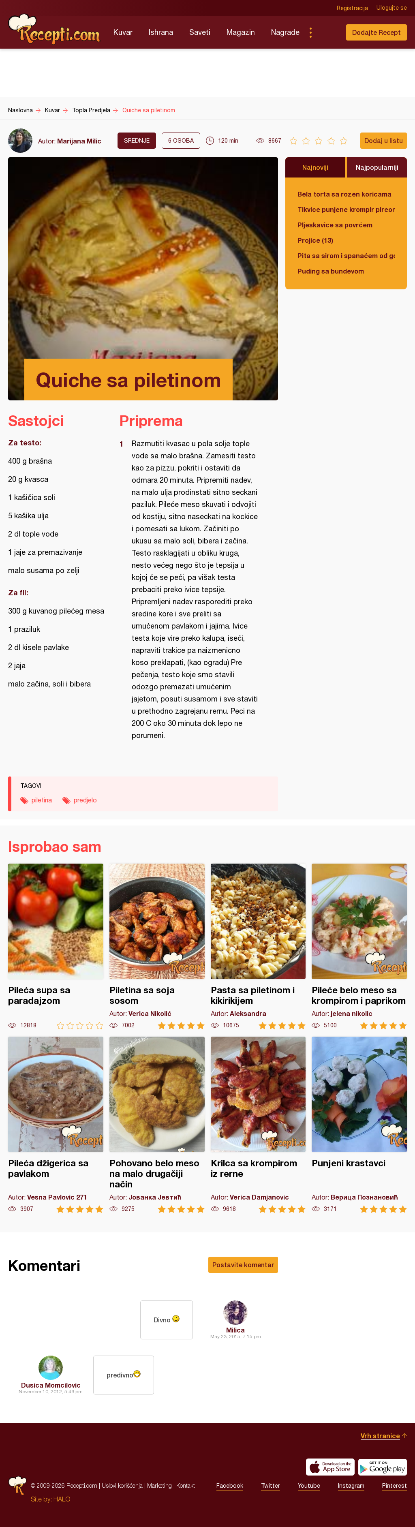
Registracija (352, 8)
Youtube (309, 1485)
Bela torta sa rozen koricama (344, 194)
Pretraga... (326, 32)
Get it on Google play (382, 1467)
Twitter (270, 1485)
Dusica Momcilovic (51, 1385)
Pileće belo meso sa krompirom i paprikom (359, 946)
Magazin (241, 32)
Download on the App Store (330, 1467)
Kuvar (123, 32)
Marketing (159, 1485)
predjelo (85, 800)
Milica (235, 1330)
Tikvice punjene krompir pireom (346, 209)
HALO (61, 1499)
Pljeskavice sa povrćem (334, 225)
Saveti (199, 32)
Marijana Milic (79, 141)
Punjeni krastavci (359, 1125)
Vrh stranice (380, 1435)
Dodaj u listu (383, 140)
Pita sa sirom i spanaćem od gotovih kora (346, 255)
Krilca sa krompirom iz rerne (258, 1125)
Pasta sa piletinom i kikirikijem (258, 946)
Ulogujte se (391, 8)
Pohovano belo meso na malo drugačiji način (157, 1125)
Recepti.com (54, 29)
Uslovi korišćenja (122, 1485)
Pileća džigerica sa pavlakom (55, 1125)
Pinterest (394, 1485)
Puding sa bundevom (330, 271)
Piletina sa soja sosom (157, 946)
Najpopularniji (377, 167)
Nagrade (285, 32)
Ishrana (161, 32)
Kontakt (185, 1485)
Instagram (351, 1485)
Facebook (229, 1485)
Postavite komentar (243, 1264)
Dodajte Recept (376, 32)
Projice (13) (315, 240)
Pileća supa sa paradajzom (55, 946)
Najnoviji (315, 167)
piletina (42, 800)
